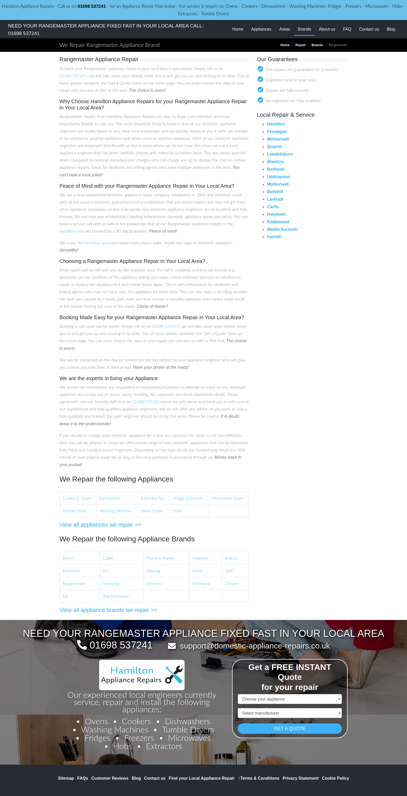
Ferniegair (277, 131)
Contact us (369, 29)
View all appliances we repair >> (100, 524)
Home (237, 29)
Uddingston (278, 176)
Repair (300, 45)
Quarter (274, 146)
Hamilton (276, 124)
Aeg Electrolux (116, 595)
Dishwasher (110, 497)
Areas (284, 29)
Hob (177, 510)
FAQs (82, 778)
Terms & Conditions (258, 778)
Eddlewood (278, 222)
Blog (391, 29)
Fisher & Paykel (160, 557)
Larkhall (275, 199)
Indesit (231, 557)
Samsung (111, 583)
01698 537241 (92, 6)
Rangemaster (74, 583)
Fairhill (274, 237)
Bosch (68, 557)
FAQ (347, 29)
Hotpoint (200, 557)
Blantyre (275, 161)
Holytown (276, 214)
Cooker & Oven (77, 497)
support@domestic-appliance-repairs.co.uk (255, 645)
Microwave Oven (227, 497)
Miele (197, 570)
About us (327, 29)
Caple (108, 557)
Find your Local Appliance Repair (202, 778)
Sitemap (66, 778)
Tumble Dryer (75, 510)
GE (65, 595)
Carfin (273, 207)
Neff (229, 570)
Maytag (153, 570)
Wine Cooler (152, 510)
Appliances (261, 29)
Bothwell (275, 169)
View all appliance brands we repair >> (108, 610)
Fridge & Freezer (188, 497)
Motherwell (278, 139)
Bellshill (275, 192)
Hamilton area (71, 230)
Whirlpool (201, 583)
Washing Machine (116, 510)
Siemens (154, 583)
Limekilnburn (280, 154)
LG (105, 570)
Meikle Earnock (282, 229)
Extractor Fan (153, 497)
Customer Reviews (109, 778)
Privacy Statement (301, 778)
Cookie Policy (335, 778)
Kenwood (71, 570)
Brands (306, 28)
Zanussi (232, 583)
